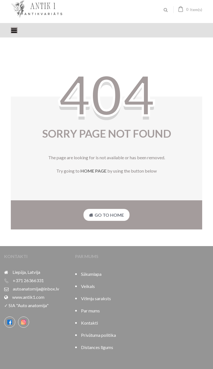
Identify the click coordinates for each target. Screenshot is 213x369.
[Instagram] (23, 322)
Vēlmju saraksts (96, 298)
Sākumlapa (91, 274)
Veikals (88, 286)
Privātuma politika (98, 335)
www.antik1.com (28, 297)
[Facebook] (9, 322)
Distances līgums (97, 347)
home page (93, 170)
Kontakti (89, 322)
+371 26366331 (28, 280)
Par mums (90, 310)
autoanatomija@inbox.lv (36, 288)
